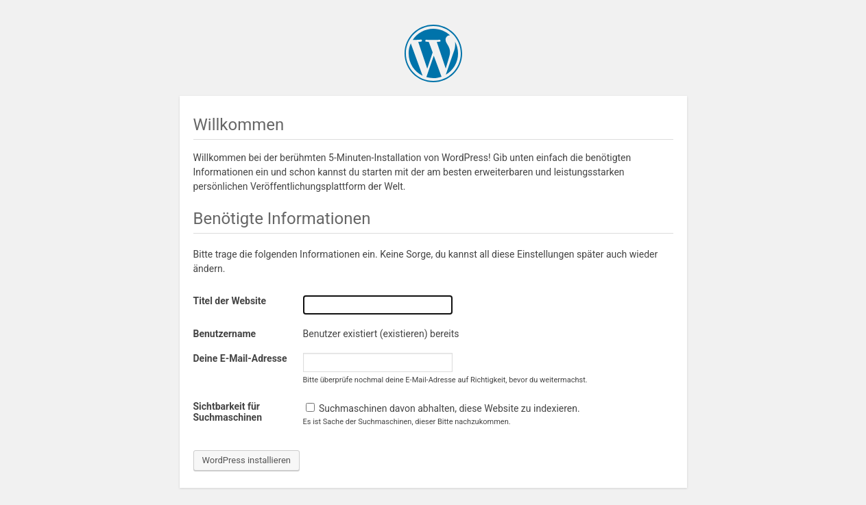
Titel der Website (230, 300)
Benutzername (224, 333)
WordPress (433, 53)
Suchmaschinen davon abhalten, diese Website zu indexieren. (443, 408)
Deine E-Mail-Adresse (240, 358)
